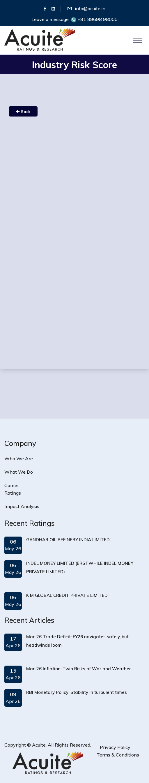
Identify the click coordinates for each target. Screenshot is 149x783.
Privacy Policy (115, 747)
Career (11, 485)
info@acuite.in (90, 8)
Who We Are (18, 458)
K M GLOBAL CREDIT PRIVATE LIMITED (67, 595)
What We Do (18, 472)
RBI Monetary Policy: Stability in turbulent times (76, 692)
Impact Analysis (21, 506)
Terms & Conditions (118, 755)
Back (23, 111)
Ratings (12, 493)
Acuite (39, 745)
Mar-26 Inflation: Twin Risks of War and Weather (78, 668)
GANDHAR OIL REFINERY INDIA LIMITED (68, 539)
